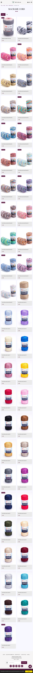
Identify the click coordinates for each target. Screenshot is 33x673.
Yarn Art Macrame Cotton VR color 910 (23, 38)
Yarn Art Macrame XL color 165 (22, 539)
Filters (3, 14)
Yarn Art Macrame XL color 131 (22, 302)
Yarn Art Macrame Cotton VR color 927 (23, 249)
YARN (7, 5)
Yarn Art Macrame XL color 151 (22, 434)
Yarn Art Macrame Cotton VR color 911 (7, 64)
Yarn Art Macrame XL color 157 (6, 618)
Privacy (18, 659)
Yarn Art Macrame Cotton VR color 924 (23, 170)
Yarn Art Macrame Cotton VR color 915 (23, 91)
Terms (15, 659)
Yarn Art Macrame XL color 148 (6, 434)
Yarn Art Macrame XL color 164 (6, 539)
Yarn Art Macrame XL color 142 (22, 381)
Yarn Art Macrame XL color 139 (22, 355)
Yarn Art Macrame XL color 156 (22, 460)
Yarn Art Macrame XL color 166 (6, 566)
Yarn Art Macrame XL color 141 (6, 381)
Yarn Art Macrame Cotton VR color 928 (7, 223)
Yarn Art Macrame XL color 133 (6, 328)
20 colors (3, 17)
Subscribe (24, 662)
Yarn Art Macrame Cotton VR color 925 (7, 196)
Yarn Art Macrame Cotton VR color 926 (23, 196)
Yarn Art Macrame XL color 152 (22, 592)
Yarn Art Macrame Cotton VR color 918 (7, 117)
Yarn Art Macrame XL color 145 (22, 566)
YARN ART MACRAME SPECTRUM (6, 38)
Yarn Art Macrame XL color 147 (22, 407)
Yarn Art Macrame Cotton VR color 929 (7, 302)
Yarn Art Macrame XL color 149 (6, 592)
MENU (4, 5)
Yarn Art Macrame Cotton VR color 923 (7, 170)
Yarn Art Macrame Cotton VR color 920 (7, 249)
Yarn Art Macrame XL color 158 (22, 618)
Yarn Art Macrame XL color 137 (6, 355)
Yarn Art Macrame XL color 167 (6, 645)
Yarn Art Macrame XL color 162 (6, 513)
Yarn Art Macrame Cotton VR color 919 (23, 117)
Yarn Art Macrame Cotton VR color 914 (7, 91)
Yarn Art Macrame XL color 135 (22, 328)
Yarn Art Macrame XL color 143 (6, 407)
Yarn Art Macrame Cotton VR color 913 (23, 223)
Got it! (29, 670)
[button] (1, 2)
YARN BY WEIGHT (11, 5)
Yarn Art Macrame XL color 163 (22, 513)
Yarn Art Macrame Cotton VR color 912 (23, 64)
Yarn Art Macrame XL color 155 (6, 460)
